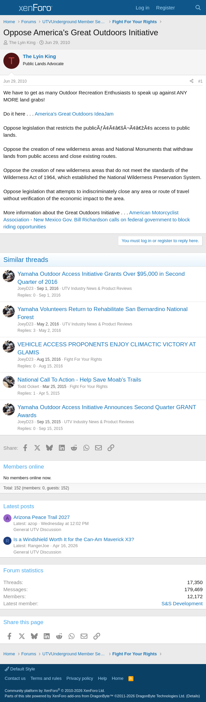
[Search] (198, 7)
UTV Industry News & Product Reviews (97, 288)
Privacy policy (80, 678)
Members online (23, 467)
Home (118, 678)
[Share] (191, 81)
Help (102, 678)
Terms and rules (46, 678)
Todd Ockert (28, 386)
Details (193, 696)
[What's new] (184, 7)
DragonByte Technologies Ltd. (160, 696)
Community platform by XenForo (55, 691)
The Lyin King (22, 42)
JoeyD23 (25, 288)
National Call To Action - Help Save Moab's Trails (79, 380)
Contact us (15, 678)
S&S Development (182, 603)
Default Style (20, 668)
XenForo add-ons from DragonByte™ (82, 696)
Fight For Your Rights (83, 359)
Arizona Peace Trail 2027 (41, 517)
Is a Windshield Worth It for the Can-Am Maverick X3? (73, 539)
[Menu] (9, 7)
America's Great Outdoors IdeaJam (74, 114)
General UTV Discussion (37, 529)
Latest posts (18, 506)
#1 (200, 81)
